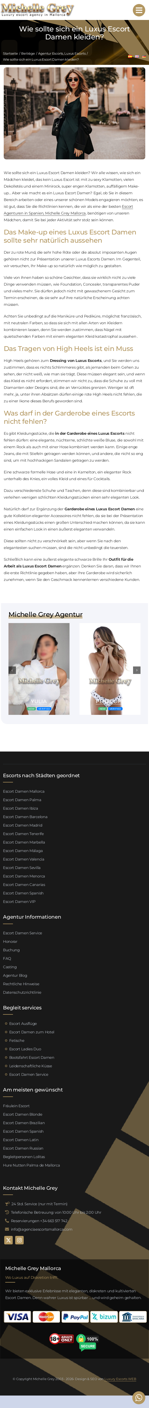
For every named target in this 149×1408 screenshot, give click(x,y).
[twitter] (8, 1240)
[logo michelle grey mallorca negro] (37, 4)
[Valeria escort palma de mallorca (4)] (39, 625)
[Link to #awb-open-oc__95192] (139, 10)
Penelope (110, 701)
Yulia (39, 701)
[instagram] (19, 1240)
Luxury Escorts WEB (120, 1379)
